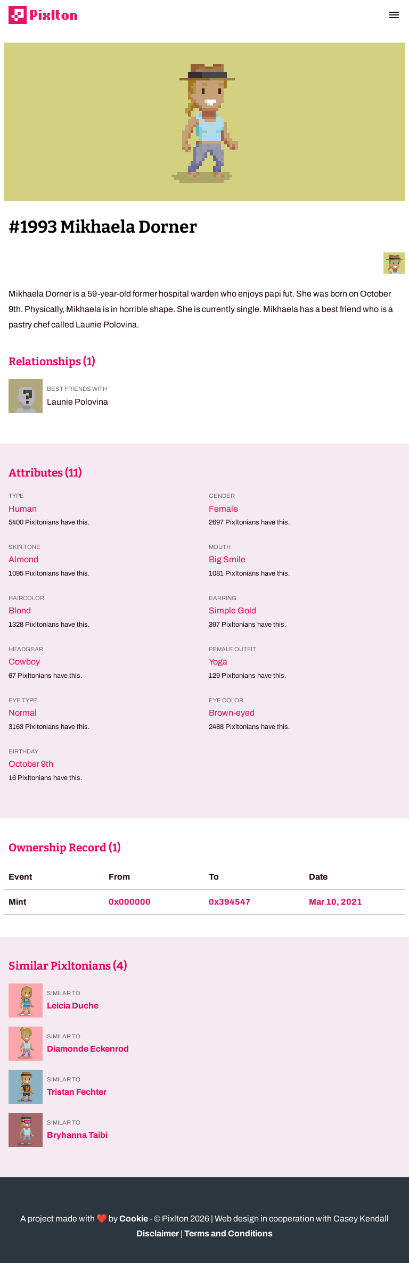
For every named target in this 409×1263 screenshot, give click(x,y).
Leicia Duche (73, 1005)
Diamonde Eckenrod (88, 1048)
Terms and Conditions (228, 1233)
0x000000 (130, 901)
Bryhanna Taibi (77, 1134)
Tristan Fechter (77, 1091)
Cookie (133, 1218)
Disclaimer (157, 1233)
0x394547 (230, 901)
